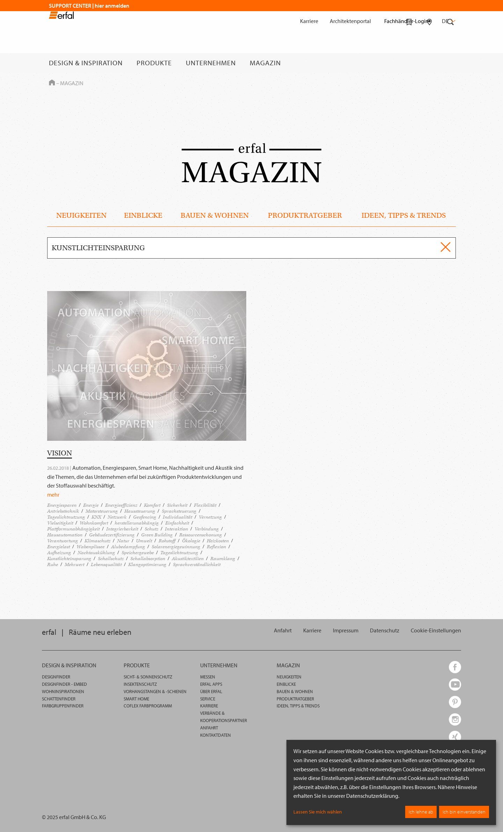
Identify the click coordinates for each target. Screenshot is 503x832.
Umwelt (144, 541)
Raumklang (222, 559)
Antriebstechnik (63, 511)
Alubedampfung (128, 547)
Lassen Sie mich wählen (317, 812)
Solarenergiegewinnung (176, 547)
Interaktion (176, 529)
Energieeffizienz (121, 505)
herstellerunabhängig (137, 523)
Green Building (157, 535)
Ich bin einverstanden (464, 812)
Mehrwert (74, 564)
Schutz (151, 529)
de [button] (448, 20)
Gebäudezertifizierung (111, 535)
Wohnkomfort (94, 523)
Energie (91, 505)
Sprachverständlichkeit (196, 564)
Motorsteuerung (102, 511)
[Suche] (450, 63)
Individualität (177, 517)
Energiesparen (61, 505)
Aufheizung (59, 553)
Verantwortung (62, 541)
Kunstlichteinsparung (69, 559)
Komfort (152, 505)
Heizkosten (218, 541)
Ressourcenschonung (200, 535)
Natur (123, 541)
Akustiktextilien (188, 559)
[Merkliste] (409, 63)
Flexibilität (205, 505)
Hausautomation (64, 535)
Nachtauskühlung (96, 553)
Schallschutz (111, 559)
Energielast (58, 547)
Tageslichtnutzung (66, 517)
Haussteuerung (139, 511)
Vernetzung (210, 517)
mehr (53, 494)
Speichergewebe (138, 553)
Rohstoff (167, 541)
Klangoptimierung (147, 564)
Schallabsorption (147, 559)
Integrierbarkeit (122, 529)
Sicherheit (177, 505)
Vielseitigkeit (60, 523)
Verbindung (207, 529)
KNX (96, 517)
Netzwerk (117, 517)
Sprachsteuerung (179, 511)
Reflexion (216, 547)
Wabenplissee (90, 547)
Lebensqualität (106, 564)
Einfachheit (177, 523)
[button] (436, 630)
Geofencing (144, 517)
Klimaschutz (97, 541)
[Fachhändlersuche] (429, 63)
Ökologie (191, 541)
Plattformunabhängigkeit (73, 529)
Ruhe (52, 564)
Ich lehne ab (421, 812)
